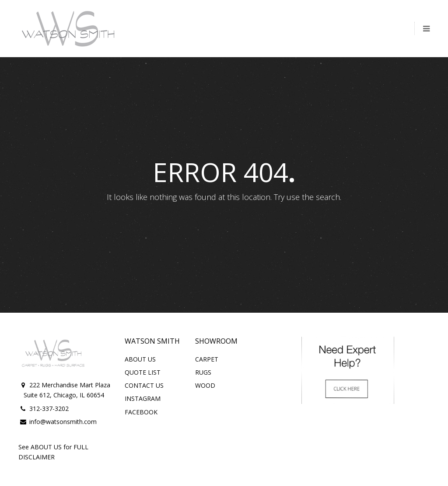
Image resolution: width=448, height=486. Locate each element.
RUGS (203, 372)
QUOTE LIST (143, 372)
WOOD (205, 385)
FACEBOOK (141, 412)
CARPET (206, 359)
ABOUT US (140, 359)
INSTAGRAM (143, 398)
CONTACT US (144, 385)
